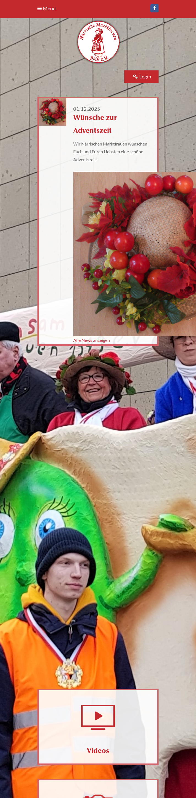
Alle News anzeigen (91, 340)
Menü (46, 8)
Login (142, 76)
